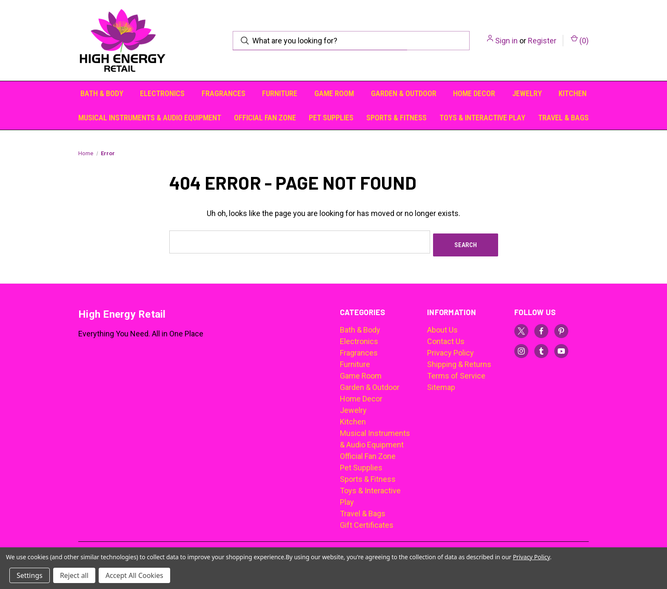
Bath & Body (101, 93)
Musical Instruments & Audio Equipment (149, 117)
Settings (30, 575)
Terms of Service (456, 372)
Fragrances (223, 93)
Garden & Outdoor (403, 93)
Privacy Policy (450, 349)
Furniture (279, 93)
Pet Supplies (331, 117)
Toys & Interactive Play (482, 117)
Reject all (74, 575)
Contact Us (446, 338)
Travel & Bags (563, 117)
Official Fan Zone (265, 117)
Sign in (506, 40)
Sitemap (441, 384)
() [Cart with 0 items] (580, 40)
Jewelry (527, 93)
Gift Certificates (366, 522)
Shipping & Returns (459, 361)
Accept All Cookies (134, 575)
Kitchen (573, 93)
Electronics (162, 93)
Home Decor (474, 93)
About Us (442, 326)
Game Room (334, 93)
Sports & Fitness (396, 117)
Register (542, 40)
